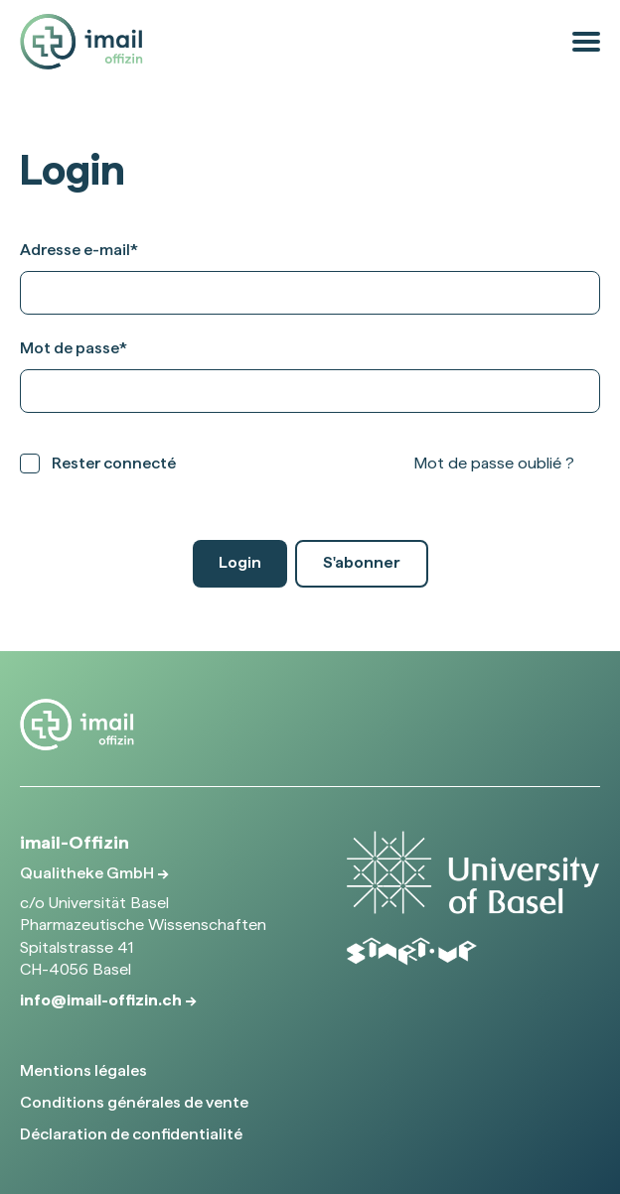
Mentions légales (83, 1070)
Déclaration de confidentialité (131, 1134)
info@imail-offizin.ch (102, 1000)
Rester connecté (114, 463)
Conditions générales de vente (134, 1102)
